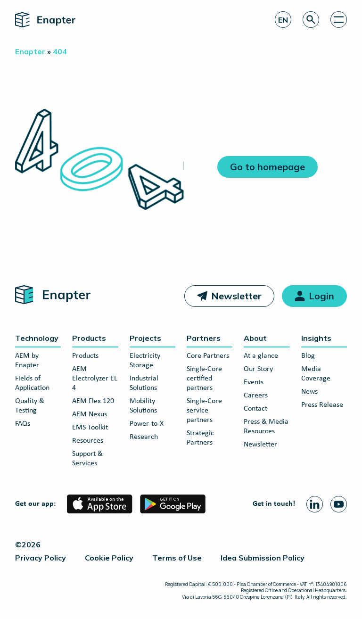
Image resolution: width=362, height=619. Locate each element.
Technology (36, 338)
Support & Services (87, 458)
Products (89, 338)
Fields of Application (32, 383)
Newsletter (236, 296)
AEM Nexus (89, 414)
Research (144, 437)
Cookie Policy (109, 557)
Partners (204, 338)
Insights (316, 338)
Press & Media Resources (266, 426)
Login (321, 296)
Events (253, 382)
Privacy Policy (40, 557)
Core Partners (208, 356)
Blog (308, 356)
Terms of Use (177, 557)
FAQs (22, 424)
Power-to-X (147, 424)
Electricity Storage (145, 360)
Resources (87, 441)
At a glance (261, 356)
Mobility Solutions (143, 405)
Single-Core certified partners (204, 378)
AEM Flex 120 (93, 401)
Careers (256, 395)
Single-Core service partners (204, 410)
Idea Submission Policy (262, 557)
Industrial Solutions (144, 383)
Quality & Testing (29, 405)
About (255, 338)
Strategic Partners (200, 437)
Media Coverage (315, 373)
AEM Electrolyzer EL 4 (94, 378)
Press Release (322, 405)
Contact (255, 409)
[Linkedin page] (314, 504)
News (309, 392)
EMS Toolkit (90, 427)
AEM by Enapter (27, 360)
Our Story (258, 369)
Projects (145, 338)
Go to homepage (267, 167)
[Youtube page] (338, 504)
